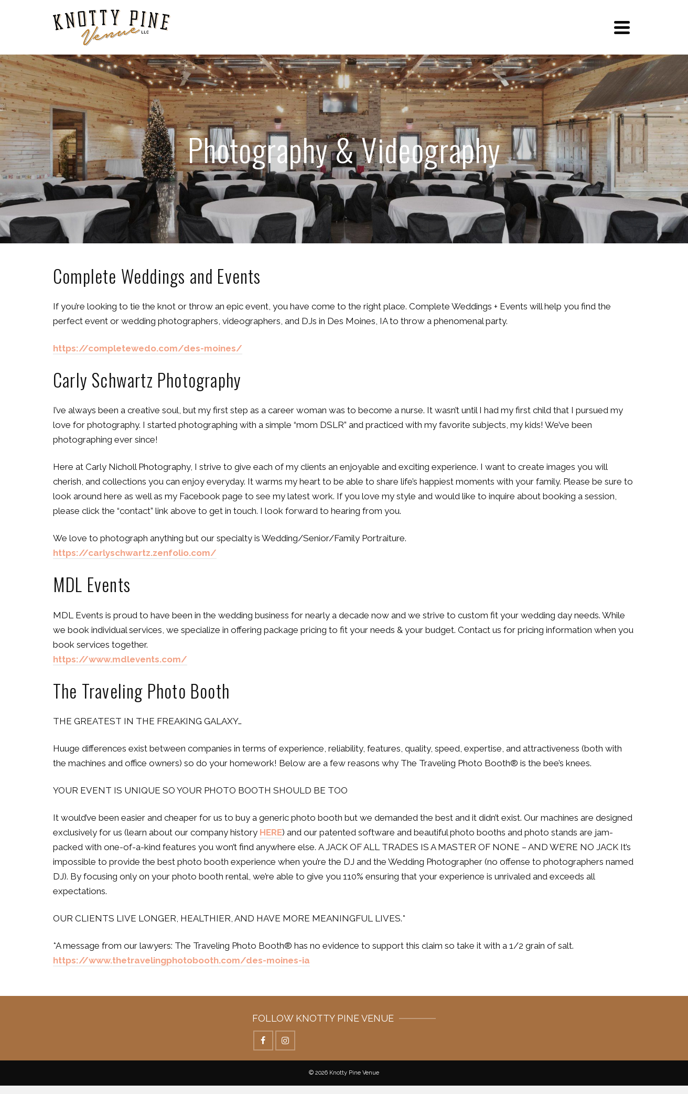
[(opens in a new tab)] (135, 553)
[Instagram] (285, 1040)
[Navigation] (622, 27)
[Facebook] (263, 1040)
